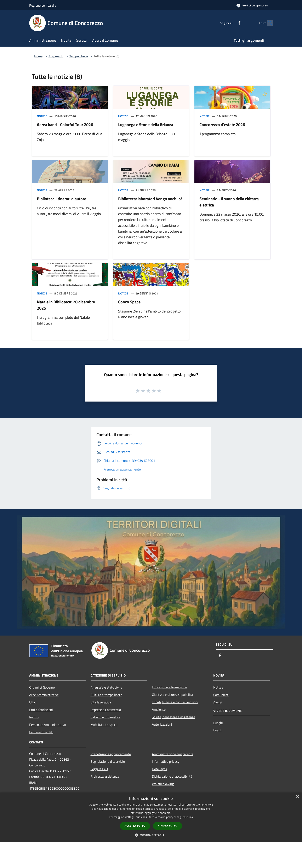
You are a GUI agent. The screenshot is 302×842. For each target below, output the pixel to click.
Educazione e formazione (169, 687)
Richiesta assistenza (105, 776)
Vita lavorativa (101, 702)
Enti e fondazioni (41, 709)
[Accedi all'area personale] (252, 5)
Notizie (42, 116)
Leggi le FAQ (99, 768)
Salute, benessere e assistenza (173, 716)
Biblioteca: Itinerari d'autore (61, 198)
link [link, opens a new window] (191, 817)
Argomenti (56, 56)
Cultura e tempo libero (106, 694)
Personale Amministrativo (47, 724)
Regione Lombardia (42, 5)
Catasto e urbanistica (105, 717)
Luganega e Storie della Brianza (145, 124)
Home (38, 56)
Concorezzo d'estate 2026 (222, 124)
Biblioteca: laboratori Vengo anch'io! (150, 198)
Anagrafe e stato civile (106, 687)
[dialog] (151, 817)
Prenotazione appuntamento (111, 754)
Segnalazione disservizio (108, 761)
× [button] (297, 797)
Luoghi (218, 722)
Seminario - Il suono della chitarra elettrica (229, 201)
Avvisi (217, 702)
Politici (34, 717)
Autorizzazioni (162, 724)
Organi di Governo (42, 687)
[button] (151, 835)
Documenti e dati (41, 732)
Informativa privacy (165, 761)
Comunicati (221, 694)
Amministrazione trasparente (172, 754)
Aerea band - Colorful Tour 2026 (65, 124)
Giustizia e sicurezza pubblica (172, 694)
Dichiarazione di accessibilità (172, 776)
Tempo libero (78, 56)
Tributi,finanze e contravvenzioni (175, 702)
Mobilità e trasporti (104, 724)
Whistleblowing (163, 783)
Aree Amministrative (44, 694)
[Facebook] (231, 23)
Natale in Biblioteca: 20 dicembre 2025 (66, 305)
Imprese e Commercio (106, 709)
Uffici (32, 702)
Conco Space (129, 302)
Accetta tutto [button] (135, 826)
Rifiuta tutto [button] (167, 825)
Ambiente (159, 709)
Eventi (217, 730)
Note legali (159, 768)
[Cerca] (268, 23)
